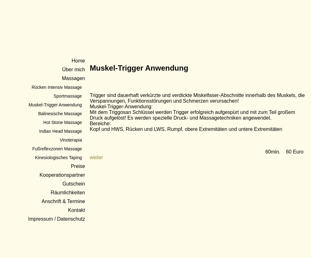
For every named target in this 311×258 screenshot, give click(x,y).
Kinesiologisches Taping (58, 157)
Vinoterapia (71, 139)
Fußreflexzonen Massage (57, 148)
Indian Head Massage (60, 131)
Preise (78, 166)
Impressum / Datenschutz (56, 219)
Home (78, 60)
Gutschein (73, 183)
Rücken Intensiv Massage (57, 87)
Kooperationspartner (62, 175)
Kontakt (76, 210)
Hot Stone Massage (62, 122)
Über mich (73, 69)
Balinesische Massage (60, 113)
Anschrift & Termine (63, 201)
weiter (96, 157)
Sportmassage (68, 96)
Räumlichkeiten (68, 192)
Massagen (73, 78)
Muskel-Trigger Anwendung (55, 104)
